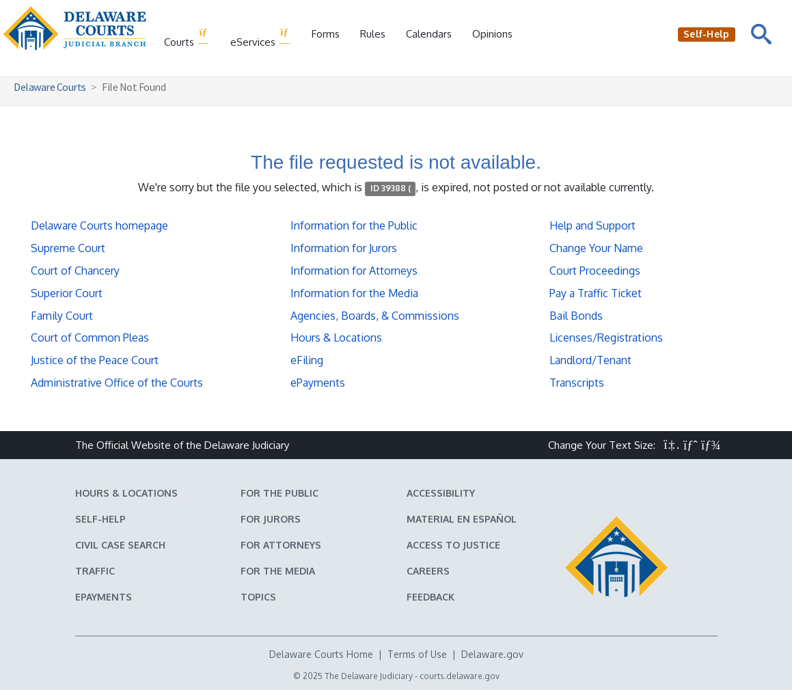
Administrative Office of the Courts (117, 382)
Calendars (429, 33)
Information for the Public (354, 225)
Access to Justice (453, 545)
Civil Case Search (120, 545)
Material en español (462, 519)
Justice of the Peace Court (95, 360)
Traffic (95, 571)
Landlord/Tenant (590, 360)
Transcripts (576, 382)
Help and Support (592, 225)
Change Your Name (596, 248)
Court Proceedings (594, 270)
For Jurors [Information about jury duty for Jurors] (271, 519)
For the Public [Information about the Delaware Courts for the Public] (279, 493)
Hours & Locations (336, 337)
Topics (258, 597)
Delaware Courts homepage (99, 225)
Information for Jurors (343, 248)
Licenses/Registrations (606, 337)
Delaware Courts (50, 87)
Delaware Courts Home (321, 654)
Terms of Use (417, 654)
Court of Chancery (75, 270)
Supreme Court (68, 248)
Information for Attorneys (354, 270)
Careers (428, 571)
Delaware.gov (492, 654)
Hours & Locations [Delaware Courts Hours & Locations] (126, 493)
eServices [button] (260, 38)
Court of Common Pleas (90, 337)
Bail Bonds (576, 315)
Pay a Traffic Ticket (595, 293)
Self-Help (100, 519)
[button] (671, 445)
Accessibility (441, 493)
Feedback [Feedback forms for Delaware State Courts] (430, 597)
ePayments (317, 382)
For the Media (278, 571)
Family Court (62, 315)
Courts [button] (187, 38)
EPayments (103, 597)
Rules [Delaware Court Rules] (372, 33)
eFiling (306, 360)
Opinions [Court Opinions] (492, 33)
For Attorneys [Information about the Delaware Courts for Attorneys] (281, 545)
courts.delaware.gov (460, 676)
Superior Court (67, 293)
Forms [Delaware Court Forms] (326, 33)
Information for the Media (354, 293)
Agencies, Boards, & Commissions (374, 315)
